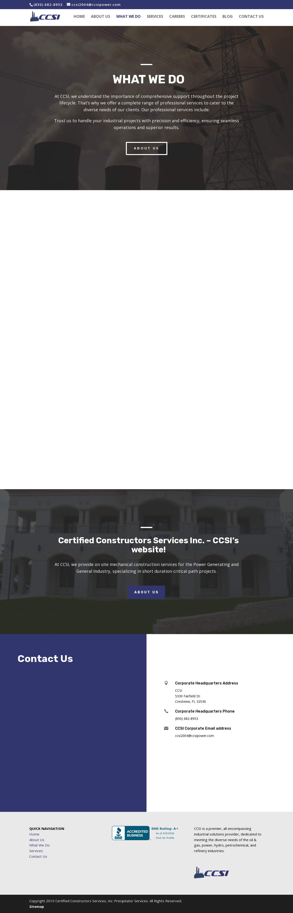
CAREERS (177, 17)
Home (34, 834)
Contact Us (38, 856)
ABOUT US (100, 17)
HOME (79, 17)
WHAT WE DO (128, 17)
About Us (146, 592)
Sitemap (36, 906)
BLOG (227, 17)
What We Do (39, 845)
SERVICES (155, 17)
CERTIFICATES (203, 17)
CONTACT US (251, 17)
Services (36, 850)
